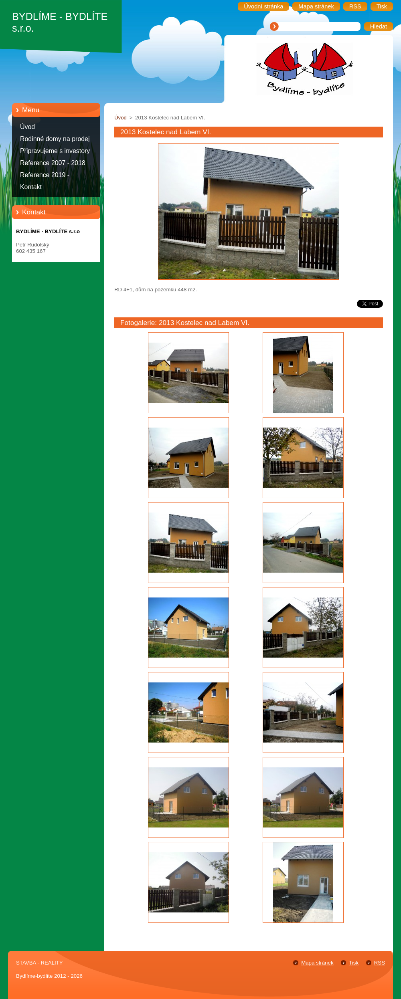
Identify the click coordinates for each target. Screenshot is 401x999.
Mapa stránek (317, 963)
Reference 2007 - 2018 (52, 162)
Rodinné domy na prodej (55, 138)
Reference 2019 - (44, 175)
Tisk (353, 963)
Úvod (27, 126)
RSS (379, 963)
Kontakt (31, 187)
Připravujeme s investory (55, 150)
